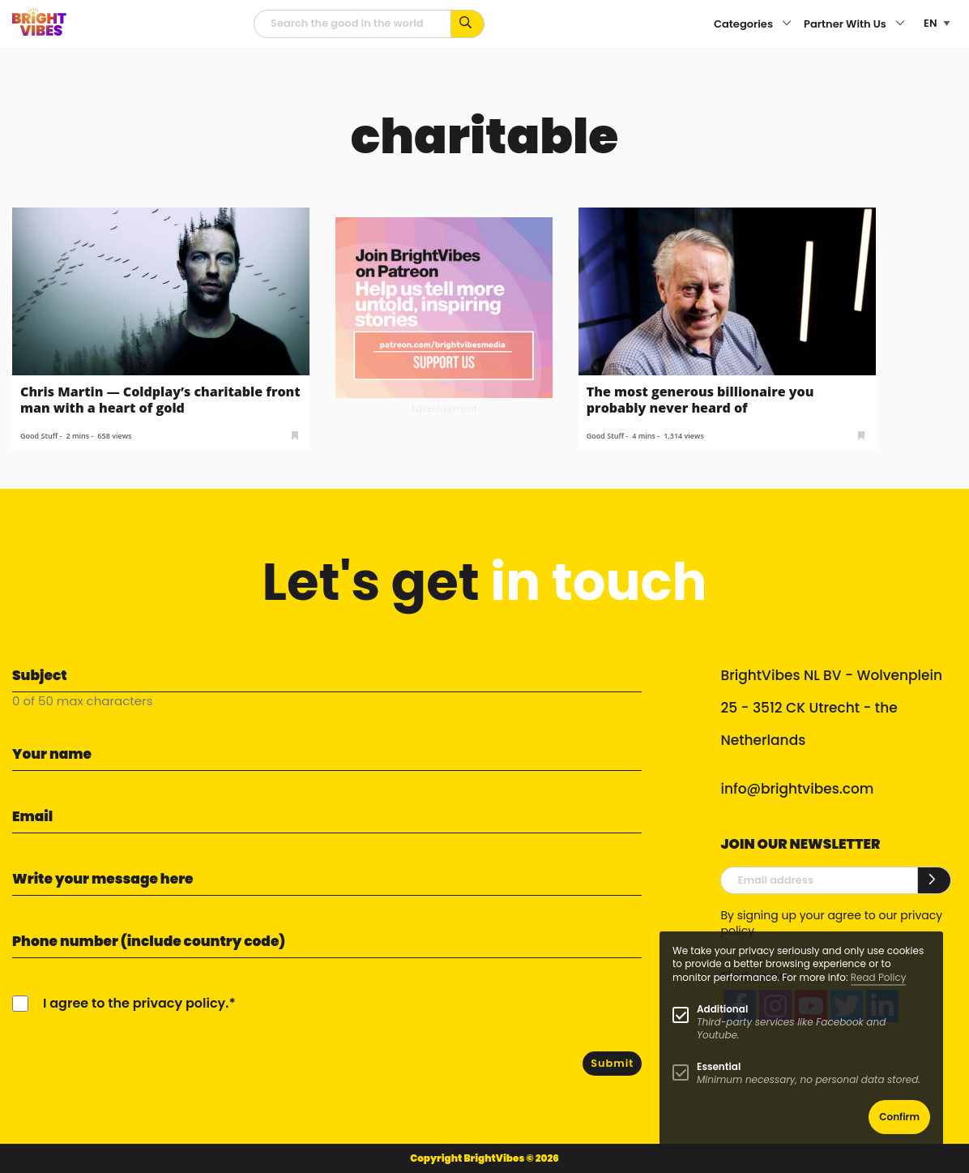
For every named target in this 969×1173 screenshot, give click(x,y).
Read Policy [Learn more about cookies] (879, 977)
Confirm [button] (899, 1117)
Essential (719, 1066)
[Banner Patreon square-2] (444, 307)
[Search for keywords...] (467, 24)
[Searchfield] (352, 24)
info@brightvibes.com (796, 788)
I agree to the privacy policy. (135, 1003)
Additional (722, 1009)
